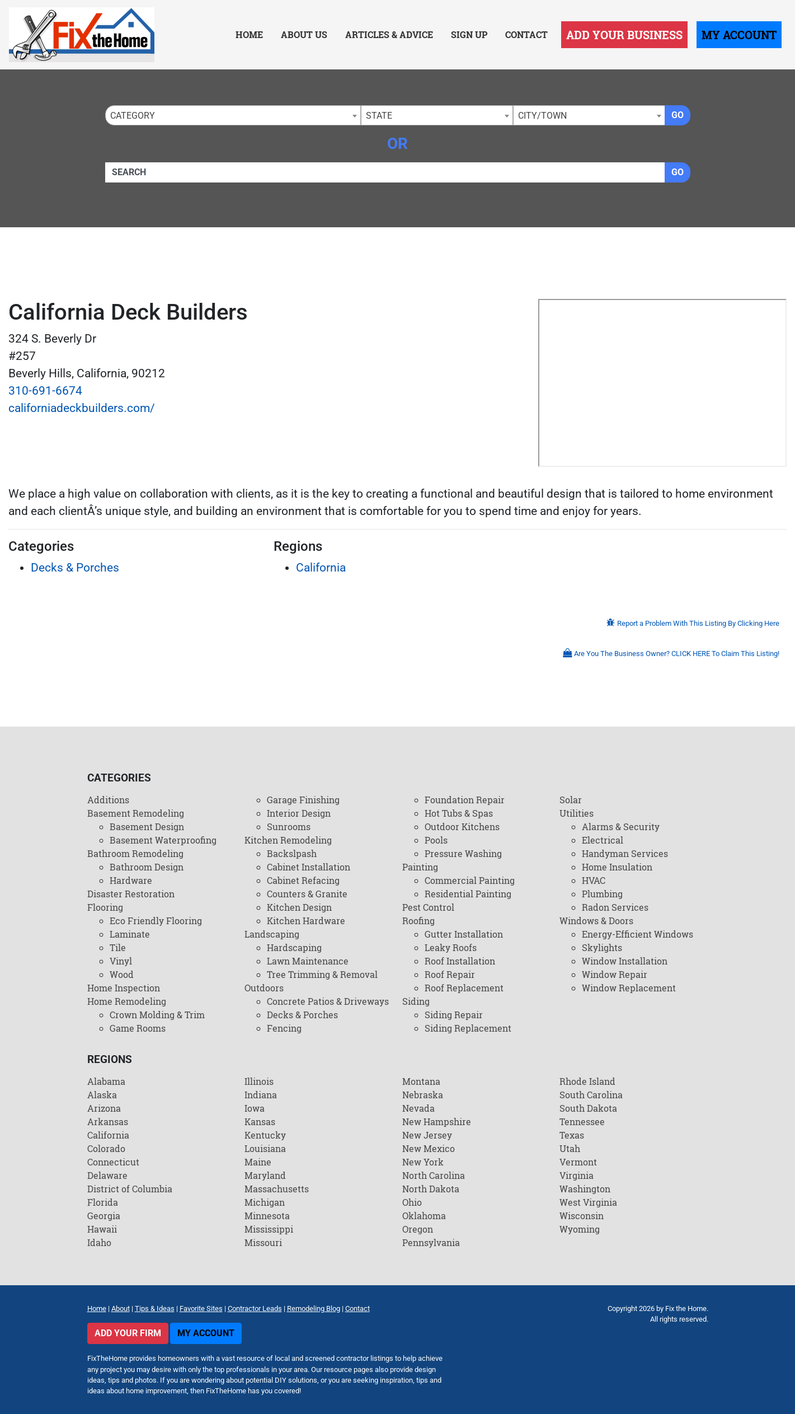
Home (249, 34)
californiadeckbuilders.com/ (81, 408)
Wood (122, 974)
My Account (739, 34)
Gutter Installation (464, 934)
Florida (102, 1202)
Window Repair (614, 974)
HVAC (593, 880)
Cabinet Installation (308, 867)
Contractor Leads (255, 1308)
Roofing (418, 920)
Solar (570, 800)
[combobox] (233, 115)
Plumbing (602, 894)
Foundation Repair (465, 800)
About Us (304, 34)
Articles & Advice (389, 34)
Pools (436, 840)
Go (677, 115)
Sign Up (469, 34)
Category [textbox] (132, 115)
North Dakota (430, 1189)
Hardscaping (294, 947)
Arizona (104, 1108)
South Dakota (588, 1108)
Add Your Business (624, 34)
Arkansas (107, 1121)
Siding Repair (454, 1014)
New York (423, 1162)
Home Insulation (617, 867)
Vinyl (121, 961)
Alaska (102, 1095)
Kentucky (265, 1135)
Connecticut (113, 1162)
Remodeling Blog (313, 1308)
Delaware (107, 1175)
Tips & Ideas (155, 1308)
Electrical (602, 840)
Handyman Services (625, 853)
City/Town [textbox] (542, 115)
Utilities (576, 813)
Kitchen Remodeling (288, 840)
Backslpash (292, 853)
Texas (571, 1135)
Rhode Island (587, 1081)
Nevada (418, 1108)
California (321, 567)
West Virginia (588, 1202)
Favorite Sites (201, 1308)
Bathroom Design (147, 867)
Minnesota (267, 1215)
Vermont (578, 1162)
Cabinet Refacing (303, 880)
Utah (569, 1148)
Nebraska (422, 1095)
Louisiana (265, 1148)
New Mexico (428, 1148)
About (120, 1308)
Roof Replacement (464, 988)
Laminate (130, 934)
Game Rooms (138, 1028)
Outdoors (264, 988)
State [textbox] (379, 115)
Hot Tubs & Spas (459, 813)
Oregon (417, 1229)
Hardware (131, 880)
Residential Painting (468, 894)
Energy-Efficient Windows (637, 934)
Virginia (576, 1175)
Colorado (106, 1148)
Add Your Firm (128, 1333)
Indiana (260, 1095)
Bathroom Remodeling (135, 853)
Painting (420, 867)
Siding (416, 1001)
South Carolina (591, 1095)
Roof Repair (450, 974)
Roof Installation (460, 961)
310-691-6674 (45, 390)
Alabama (106, 1081)
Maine (257, 1162)
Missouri (263, 1242)
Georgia (103, 1215)
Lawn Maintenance (308, 961)
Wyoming (579, 1229)
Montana (421, 1081)
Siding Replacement (468, 1028)
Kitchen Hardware (306, 920)
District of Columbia (129, 1189)
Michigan (264, 1202)
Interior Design (299, 813)
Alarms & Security (621, 826)
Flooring (105, 907)
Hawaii (102, 1229)
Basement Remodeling (135, 813)
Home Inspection (123, 988)
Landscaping (271, 934)
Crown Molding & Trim (157, 1014)
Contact (526, 34)
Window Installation (624, 961)
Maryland (265, 1175)
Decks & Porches (75, 567)
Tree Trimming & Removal (322, 974)
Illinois (259, 1081)
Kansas (259, 1121)
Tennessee (582, 1121)
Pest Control (428, 907)
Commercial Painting (470, 880)
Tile (118, 947)
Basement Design (147, 826)
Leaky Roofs (451, 947)
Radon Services (615, 907)
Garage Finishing (303, 800)
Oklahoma (424, 1215)
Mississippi (268, 1229)
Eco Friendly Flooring (156, 920)
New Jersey (427, 1135)
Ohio (412, 1202)
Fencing (284, 1028)
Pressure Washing (463, 853)
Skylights (602, 947)
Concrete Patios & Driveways (328, 1001)
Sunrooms (289, 826)
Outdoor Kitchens (462, 826)
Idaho (99, 1242)
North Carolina (433, 1175)
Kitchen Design (299, 907)
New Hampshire (436, 1121)
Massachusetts (276, 1189)
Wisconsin (581, 1215)
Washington (584, 1189)
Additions (108, 800)
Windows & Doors (596, 920)
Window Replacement (629, 988)
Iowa (254, 1108)
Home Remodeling (126, 1001)
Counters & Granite (307, 894)
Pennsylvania (431, 1242)
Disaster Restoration (131, 894)
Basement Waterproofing (163, 840)
